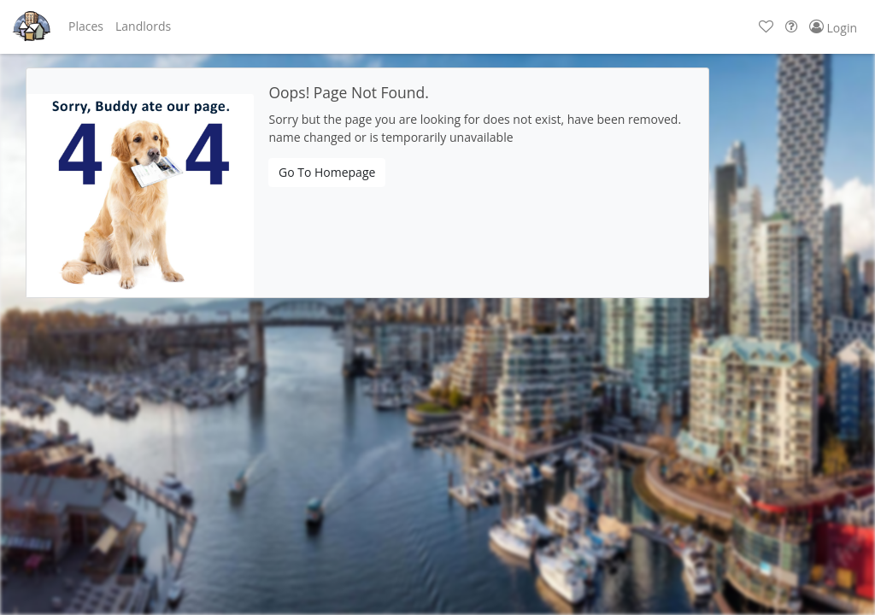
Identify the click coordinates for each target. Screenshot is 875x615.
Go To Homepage (327, 172)
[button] (85, 26)
